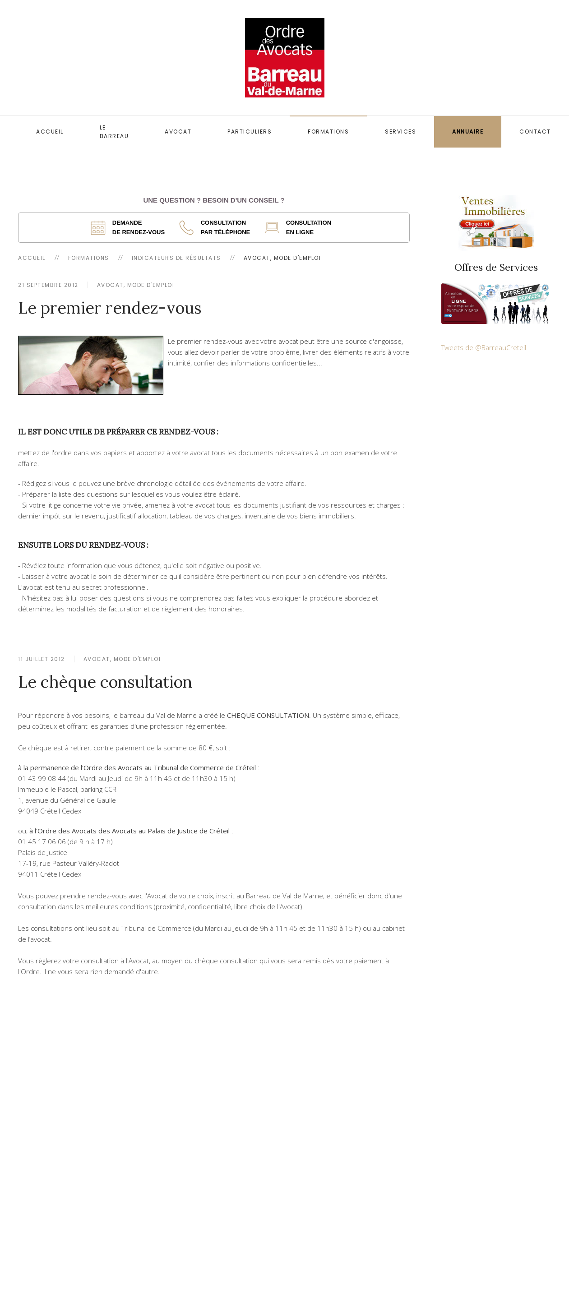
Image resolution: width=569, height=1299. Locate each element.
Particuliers (249, 131)
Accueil (50, 131)
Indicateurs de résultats (176, 258)
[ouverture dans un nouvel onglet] (130, 227)
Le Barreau (114, 132)
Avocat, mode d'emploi (136, 285)
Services (400, 131)
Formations (328, 131)
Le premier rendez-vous (110, 307)
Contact (535, 131)
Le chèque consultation (105, 681)
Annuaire (467, 131)
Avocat (178, 131)
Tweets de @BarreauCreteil (483, 347)
